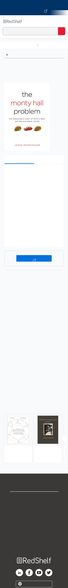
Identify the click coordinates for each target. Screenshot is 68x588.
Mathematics (18, 54)
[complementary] (34, 432)
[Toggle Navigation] (61, 21)
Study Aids (49, 45)
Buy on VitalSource (34, 258)
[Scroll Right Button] (64, 438)
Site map (34, 545)
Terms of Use (34, 521)
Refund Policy (34, 529)
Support (34, 505)
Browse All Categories (19, 45)
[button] (33, 172)
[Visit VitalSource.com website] (34, 7)
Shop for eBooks (34, 497)
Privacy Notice (34, 513)
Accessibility (34, 537)
